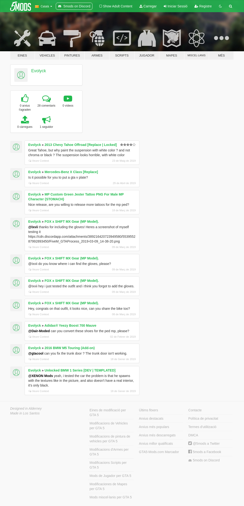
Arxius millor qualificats (156, 443)
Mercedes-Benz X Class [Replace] (71, 172)
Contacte (195, 410)
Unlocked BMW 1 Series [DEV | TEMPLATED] (80, 370)
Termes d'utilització (202, 427)
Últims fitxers (148, 410)
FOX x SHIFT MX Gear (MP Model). (72, 221)
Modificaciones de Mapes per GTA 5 (108, 486)
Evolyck (38, 70)
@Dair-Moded (39, 331)
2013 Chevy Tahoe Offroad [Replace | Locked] (81, 145)
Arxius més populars (154, 427)
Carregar (148, 6)
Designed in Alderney (26, 408)
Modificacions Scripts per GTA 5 (108, 465)
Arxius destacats (151, 418)
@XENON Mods (40, 376)
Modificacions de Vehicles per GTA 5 (109, 425)
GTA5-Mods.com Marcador (159, 452)
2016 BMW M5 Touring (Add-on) (70, 348)
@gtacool (35, 353)
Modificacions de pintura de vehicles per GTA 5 (110, 438)
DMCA (193, 435)
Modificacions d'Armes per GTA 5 (109, 452)
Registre (203, 6)
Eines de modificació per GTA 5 (108, 412)
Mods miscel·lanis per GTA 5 (111, 497)
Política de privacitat (203, 418)
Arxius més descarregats (157, 435)
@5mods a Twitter (204, 443)
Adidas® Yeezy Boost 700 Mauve (70, 325)
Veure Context (39, 160)
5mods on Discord (204, 460)
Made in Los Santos (25, 413)
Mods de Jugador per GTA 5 (110, 476)
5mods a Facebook (204, 452)
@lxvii (33, 227)
